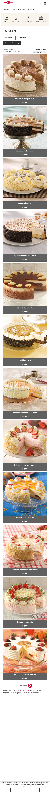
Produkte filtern (10, 43)
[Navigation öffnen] (45, 3)
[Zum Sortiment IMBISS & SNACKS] (40, 18)
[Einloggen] (37, 3)
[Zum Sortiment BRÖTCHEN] (15, 18)
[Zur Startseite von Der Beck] (8, 3)
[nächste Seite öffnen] (30, 686)
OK (13, 790)
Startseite (5, 10)
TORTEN (31, 10)
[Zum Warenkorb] (40, 3)
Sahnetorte (22, 38)
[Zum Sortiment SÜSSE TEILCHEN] (27, 18)
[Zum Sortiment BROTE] (6, 18)
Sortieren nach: (41, 49)
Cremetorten (9, 38)
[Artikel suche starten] (34, 3)
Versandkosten (25, 691)
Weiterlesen (33, 790)
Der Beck (23, 10)
